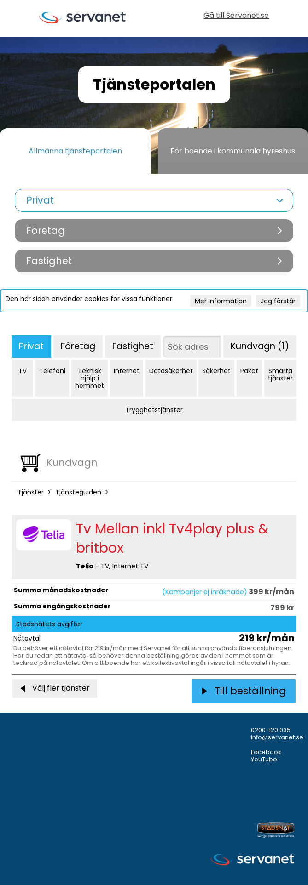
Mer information (221, 301)
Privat (31, 346)
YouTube (264, 759)
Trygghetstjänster (154, 409)
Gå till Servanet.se (236, 16)
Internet (126, 370)
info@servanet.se (277, 737)
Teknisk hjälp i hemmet (89, 378)
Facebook (266, 752)
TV (22, 370)
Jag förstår (278, 301)
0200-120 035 (271, 730)
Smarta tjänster (280, 374)
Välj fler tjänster (55, 688)
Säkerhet (216, 370)
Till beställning (243, 691)
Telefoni (52, 370)
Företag (78, 346)
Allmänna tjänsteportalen (75, 151)
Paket (249, 370)
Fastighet (132, 346)
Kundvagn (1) (260, 346)
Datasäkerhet (171, 370)
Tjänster (30, 492)
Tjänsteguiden (78, 492)
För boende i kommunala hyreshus (232, 151)
